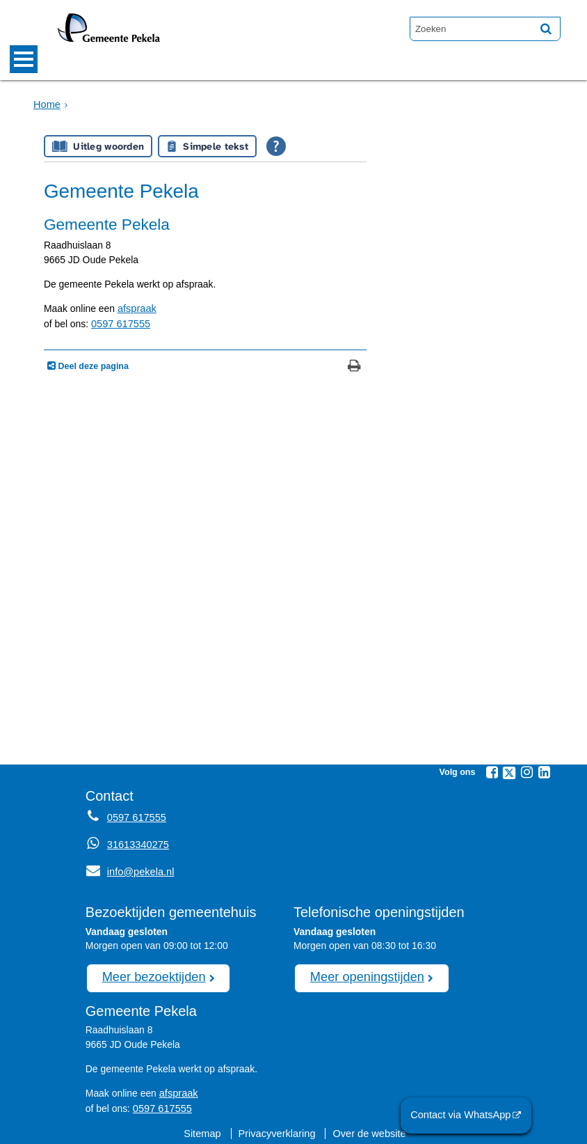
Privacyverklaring (277, 1126)
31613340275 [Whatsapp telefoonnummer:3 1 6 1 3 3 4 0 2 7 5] (136, 842)
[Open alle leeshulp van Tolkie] (276, 146)
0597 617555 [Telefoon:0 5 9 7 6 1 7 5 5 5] (135, 816)
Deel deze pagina (92, 365)
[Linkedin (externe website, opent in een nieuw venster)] (544, 770)
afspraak (136, 308)
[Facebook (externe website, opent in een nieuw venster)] (491, 770)
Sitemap (205, 1126)
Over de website (366, 1126)
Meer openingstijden (364, 973)
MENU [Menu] (24, 59)
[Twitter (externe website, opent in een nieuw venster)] (509, 771)
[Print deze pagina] (354, 366)
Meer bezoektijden (151, 973)
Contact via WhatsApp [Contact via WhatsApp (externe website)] (464, 1115)
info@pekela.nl (128, 869)
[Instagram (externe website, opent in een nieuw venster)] (526, 770)
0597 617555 (119, 323)
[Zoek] (546, 28)
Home (46, 103)
